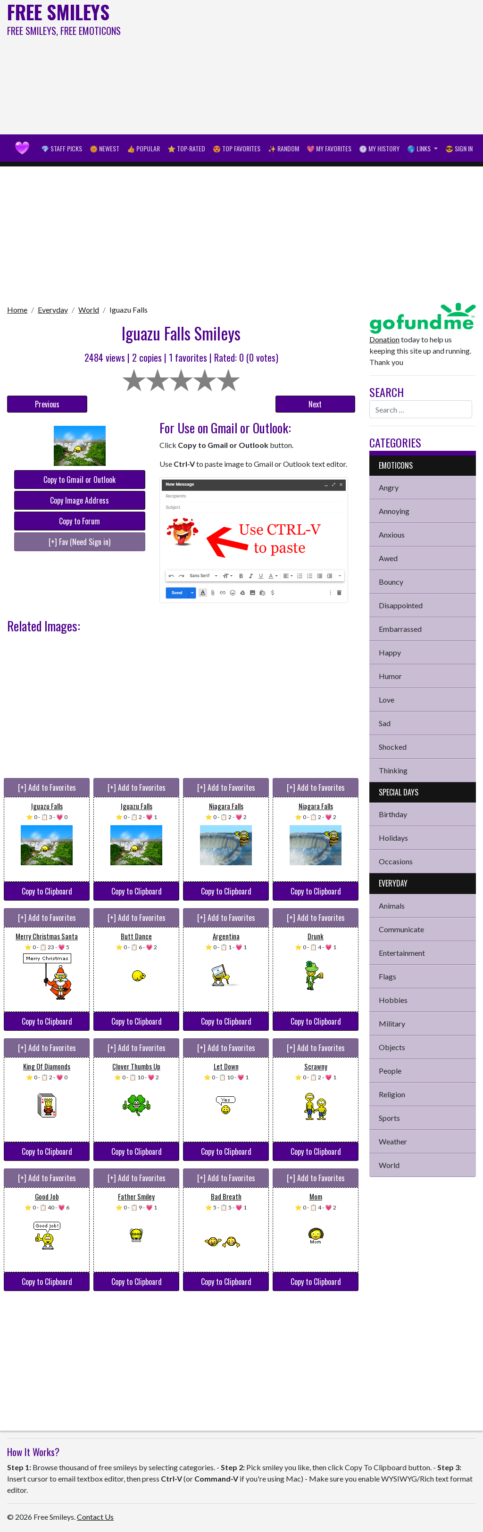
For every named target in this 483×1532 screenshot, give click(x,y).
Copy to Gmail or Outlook (79, 479)
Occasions (396, 861)
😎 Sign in (459, 148)
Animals (392, 905)
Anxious (392, 534)
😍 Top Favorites (236, 148)
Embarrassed (400, 628)
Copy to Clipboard (47, 891)
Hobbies (393, 999)
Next (315, 404)
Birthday (393, 814)
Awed (388, 558)
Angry (389, 487)
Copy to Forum (79, 521)
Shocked (393, 746)
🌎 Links (419, 148)
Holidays (393, 837)
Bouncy (391, 581)
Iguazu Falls (128, 309)
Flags (387, 976)
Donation (384, 339)
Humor (390, 675)
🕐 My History (379, 148)
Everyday (53, 309)
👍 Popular (143, 148)
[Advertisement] (325, 66)
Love (386, 699)
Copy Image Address (79, 500)
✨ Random (283, 148)
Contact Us (95, 1516)
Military (392, 1023)
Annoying (394, 510)
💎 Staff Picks (61, 148)
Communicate (401, 929)
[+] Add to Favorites (47, 787)
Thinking (393, 770)
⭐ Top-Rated (186, 148)
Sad (385, 723)
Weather (393, 1141)
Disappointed (401, 605)
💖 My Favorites (329, 148)
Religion (392, 1094)
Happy (390, 652)
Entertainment (402, 952)
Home (17, 309)
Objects (392, 1047)
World (88, 309)
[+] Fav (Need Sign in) (79, 541)
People (390, 1070)
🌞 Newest (104, 148)
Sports (389, 1117)
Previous (47, 404)
